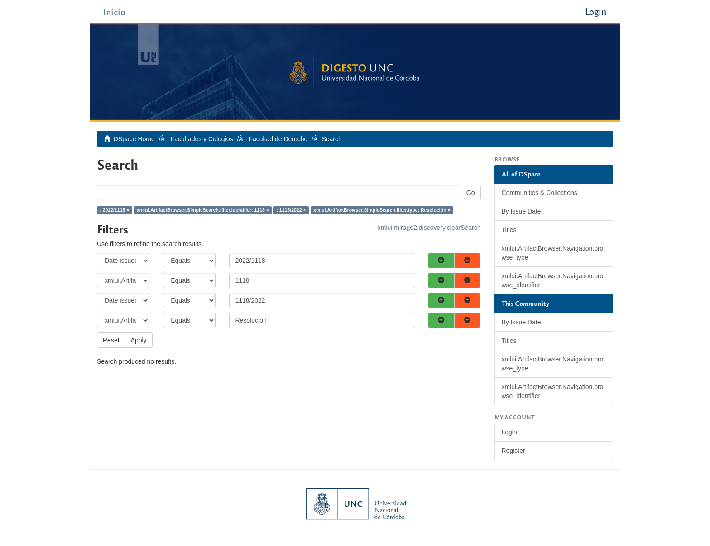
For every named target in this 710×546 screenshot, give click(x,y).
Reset (111, 340)
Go (470, 192)
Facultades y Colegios (202, 138)
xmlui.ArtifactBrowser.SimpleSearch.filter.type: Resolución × (382, 210)
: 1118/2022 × (291, 210)
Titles (509, 229)
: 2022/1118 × (114, 210)
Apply (139, 340)
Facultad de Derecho (278, 138)
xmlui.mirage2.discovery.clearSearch (429, 227)
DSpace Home (134, 138)
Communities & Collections (539, 192)
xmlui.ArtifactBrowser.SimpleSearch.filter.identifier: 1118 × (203, 210)
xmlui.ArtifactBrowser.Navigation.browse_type (553, 253)
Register (513, 450)
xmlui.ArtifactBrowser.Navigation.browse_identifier (553, 280)
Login (509, 432)
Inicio (114, 11)
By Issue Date (521, 211)
